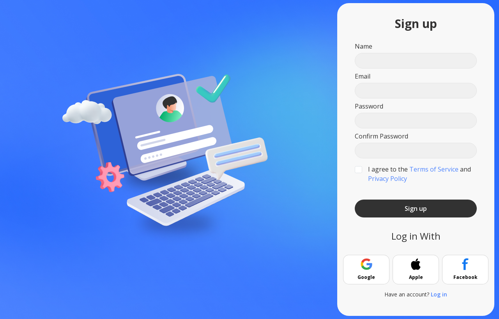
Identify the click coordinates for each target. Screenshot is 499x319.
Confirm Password (381, 136)
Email (362, 76)
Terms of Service (433, 169)
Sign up (416, 208)
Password (369, 106)
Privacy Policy (387, 178)
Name (363, 46)
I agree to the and (419, 174)
